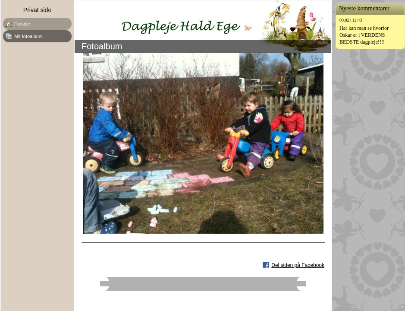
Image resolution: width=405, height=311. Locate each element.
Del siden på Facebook (297, 265)
